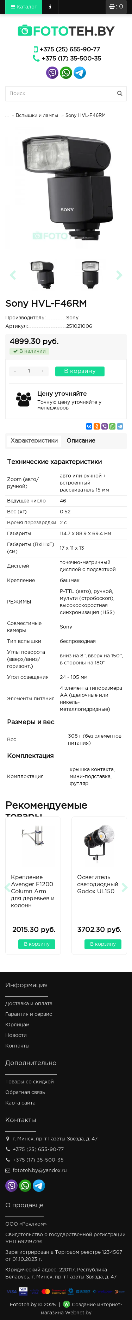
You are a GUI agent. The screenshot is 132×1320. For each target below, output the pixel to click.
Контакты (17, 1046)
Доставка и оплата (28, 1004)
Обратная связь (25, 1092)
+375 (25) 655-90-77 (69, 49)
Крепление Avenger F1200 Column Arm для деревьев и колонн (33, 891)
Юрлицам (17, 1025)
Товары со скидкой (29, 1082)
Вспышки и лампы (37, 116)
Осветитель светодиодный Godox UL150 (97, 884)
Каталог (24, 6)
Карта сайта (20, 1103)
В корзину (80, 371)
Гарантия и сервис (28, 1014)
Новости (16, 1035)
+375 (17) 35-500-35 (71, 59)
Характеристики (34, 441)
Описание (81, 441)
